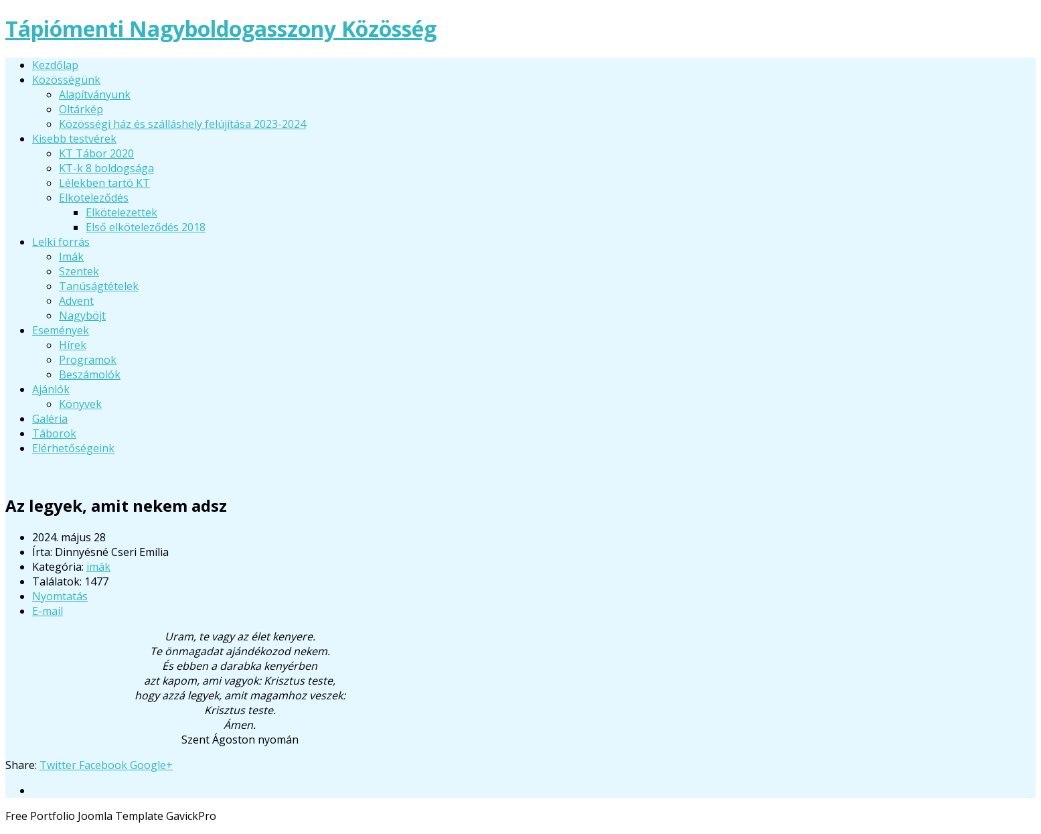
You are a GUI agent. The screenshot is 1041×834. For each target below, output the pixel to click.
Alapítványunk (95, 94)
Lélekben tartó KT (104, 183)
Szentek (79, 271)
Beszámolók (90, 374)
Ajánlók (51, 389)
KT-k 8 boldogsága (106, 168)
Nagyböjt (82, 315)
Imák (71, 256)
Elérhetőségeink (73, 448)
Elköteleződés (94, 197)
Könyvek (80, 404)
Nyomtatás (60, 596)
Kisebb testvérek (74, 138)
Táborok (54, 433)
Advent (76, 300)
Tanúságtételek (99, 286)
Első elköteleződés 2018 (146, 227)
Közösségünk (66, 79)
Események (60, 330)
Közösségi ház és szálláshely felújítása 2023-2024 (182, 124)
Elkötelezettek (121, 212)
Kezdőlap (55, 65)
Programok (87, 359)
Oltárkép (81, 109)
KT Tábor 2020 (96, 153)
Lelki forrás (61, 241)
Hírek (72, 345)
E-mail (47, 611)
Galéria (50, 418)
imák (98, 566)
